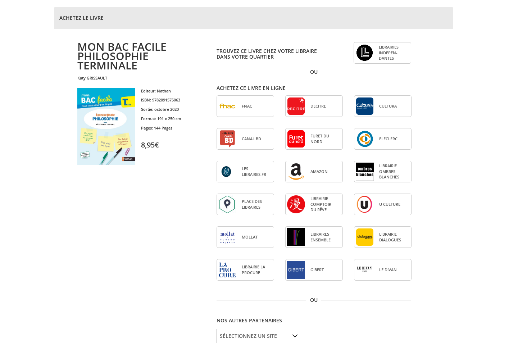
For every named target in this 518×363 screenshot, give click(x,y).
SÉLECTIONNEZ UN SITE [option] (248, 335)
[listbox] (259, 336)
